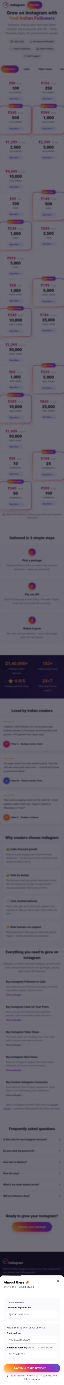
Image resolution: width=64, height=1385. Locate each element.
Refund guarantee (32, 1379)
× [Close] (58, 1281)
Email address (32, 1338)
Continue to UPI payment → (32, 1368)
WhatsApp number (32, 1352)
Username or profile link (32, 1312)
